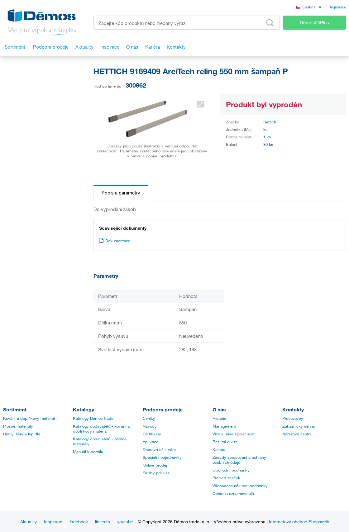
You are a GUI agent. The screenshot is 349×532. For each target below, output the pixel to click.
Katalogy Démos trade (93, 418)
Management (224, 426)
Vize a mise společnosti (234, 433)
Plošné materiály (18, 426)
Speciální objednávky (162, 457)
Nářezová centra (297, 433)
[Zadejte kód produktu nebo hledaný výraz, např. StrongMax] (187, 22)
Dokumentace (114, 240)
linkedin (102, 521)
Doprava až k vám (159, 449)
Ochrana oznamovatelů (233, 493)
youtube (125, 521)
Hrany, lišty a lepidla (21, 433)
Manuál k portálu (88, 451)
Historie (219, 418)
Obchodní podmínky (231, 469)
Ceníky (149, 418)
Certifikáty (152, 433)
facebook (78, 521)
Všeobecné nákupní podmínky (240, 485)
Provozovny (292, 418)
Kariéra (219, 449)
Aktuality (28, 521)
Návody (150, 426)
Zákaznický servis (298, 426)
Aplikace (150, 441)
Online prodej (155, 465)
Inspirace (53, 521)
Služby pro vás (156, 472)
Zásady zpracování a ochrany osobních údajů (239, 460)
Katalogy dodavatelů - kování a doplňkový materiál (101, 429)
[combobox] (308, 6)
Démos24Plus (314, 22)
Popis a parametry (121, 192)
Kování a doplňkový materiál (29, 418)
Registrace (337, 6)
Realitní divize (225, 441)
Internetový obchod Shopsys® (299, 521)
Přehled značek (226, 477)
